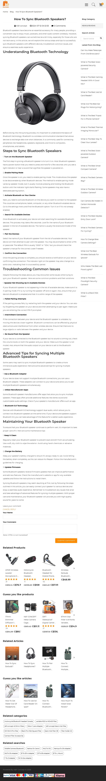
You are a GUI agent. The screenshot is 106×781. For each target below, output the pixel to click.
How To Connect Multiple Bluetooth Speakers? (65, 667)
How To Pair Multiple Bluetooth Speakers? (47, 667)
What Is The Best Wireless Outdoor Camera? (92, 191)
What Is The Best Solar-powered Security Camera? (91, 65)
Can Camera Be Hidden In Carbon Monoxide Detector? (92, 204)
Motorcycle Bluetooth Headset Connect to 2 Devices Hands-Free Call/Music (30, 573)
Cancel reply (9, 509)
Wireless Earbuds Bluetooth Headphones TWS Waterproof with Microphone (66, 573)
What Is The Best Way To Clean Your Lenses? (91, 140)
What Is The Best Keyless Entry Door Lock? (91, 217)
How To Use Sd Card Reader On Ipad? (30, 704)
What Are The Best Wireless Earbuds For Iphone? (90, 254)
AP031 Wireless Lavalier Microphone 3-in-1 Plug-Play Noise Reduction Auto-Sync (11, 573)
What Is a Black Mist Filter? (89, 294)
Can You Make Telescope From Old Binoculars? (91, 52)
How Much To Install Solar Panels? (67, 704)
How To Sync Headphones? (29, 665)
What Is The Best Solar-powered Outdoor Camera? (91, 154)
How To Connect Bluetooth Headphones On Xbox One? (49, 704)
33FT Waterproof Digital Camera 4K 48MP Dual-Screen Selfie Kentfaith (48, 620)
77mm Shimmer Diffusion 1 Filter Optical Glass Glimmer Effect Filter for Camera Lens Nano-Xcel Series (11, 620)
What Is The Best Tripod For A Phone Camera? (91, 117)
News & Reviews (88, 25)
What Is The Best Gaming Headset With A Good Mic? (92, 80)
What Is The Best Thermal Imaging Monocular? (92, 129)
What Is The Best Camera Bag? (91, 179)
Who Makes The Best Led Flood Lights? (91, 267)
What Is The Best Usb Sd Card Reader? (91, 94)
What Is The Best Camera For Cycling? (91, 229)
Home (5, 12)
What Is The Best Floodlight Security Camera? (89, 281)
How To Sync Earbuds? (10, 665)
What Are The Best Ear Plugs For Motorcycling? (91, 105)
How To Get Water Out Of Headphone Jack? (11, 704)
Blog (12, 12)
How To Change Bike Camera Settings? (89, 241)
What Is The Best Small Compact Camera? (91, 167)
